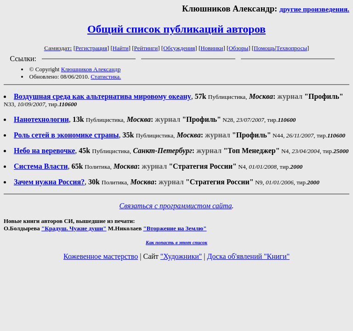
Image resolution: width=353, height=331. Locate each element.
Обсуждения (179, 48)
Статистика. (106, 76)
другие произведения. (314, 9)
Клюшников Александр (91, 69)
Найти (121, 48)
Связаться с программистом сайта (176, 206)
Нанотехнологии (41, 119)
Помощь (264, 48)
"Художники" (181, 256)
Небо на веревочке (44, 150)
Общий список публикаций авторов (176, 29)
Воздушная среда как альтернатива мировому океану (102, 96)
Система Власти (41, 166)
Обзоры (238, 48)
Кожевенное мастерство (100, 256)
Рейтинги (146, 48)
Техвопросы (291, 48)
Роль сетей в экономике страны (66, 135)
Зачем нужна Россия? (49, 182)
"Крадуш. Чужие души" (74, 228)
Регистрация (91, 48)
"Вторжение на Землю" (174, 228)
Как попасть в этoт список (176, 242)
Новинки (211, 48)
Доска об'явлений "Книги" (248, 256)
